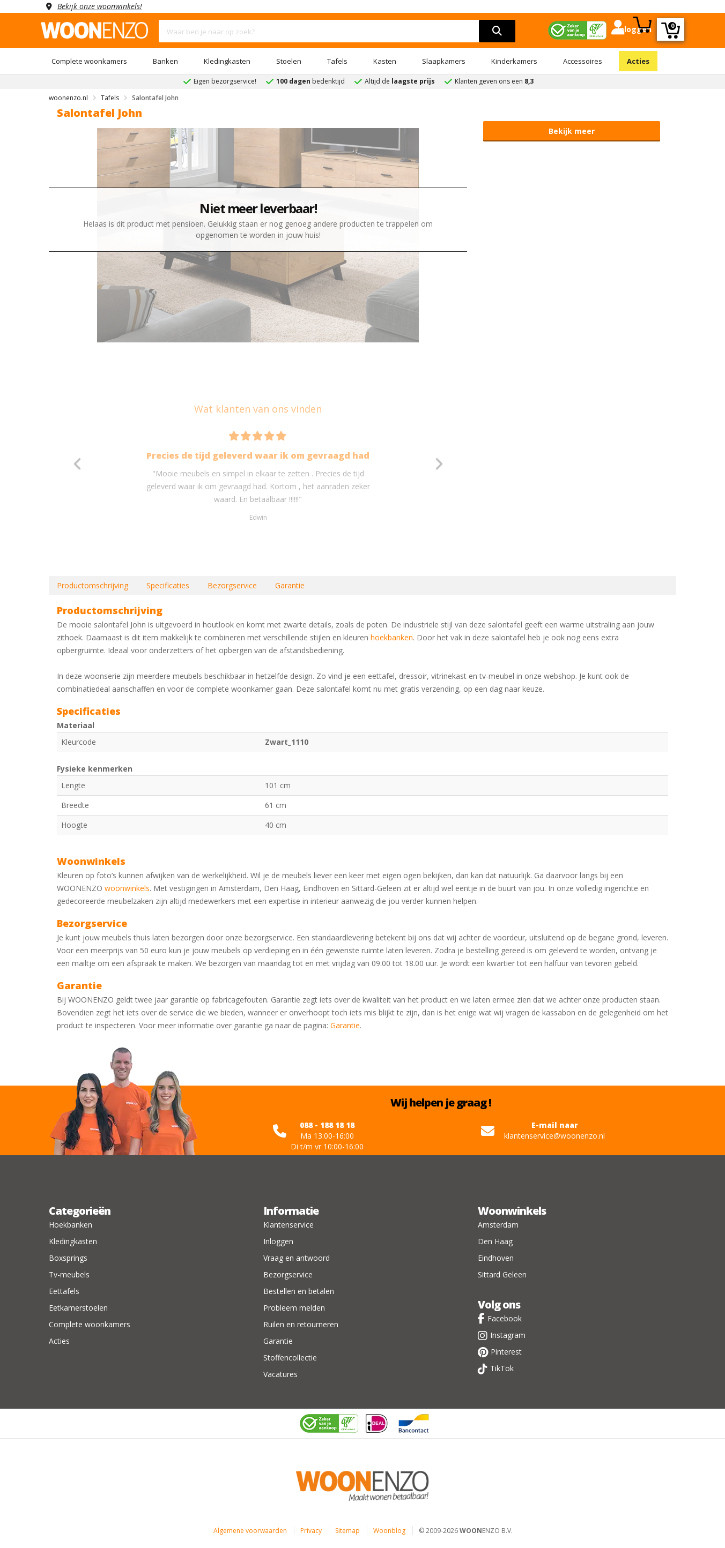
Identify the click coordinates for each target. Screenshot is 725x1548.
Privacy (311, 1530)
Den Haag (495, 1241)
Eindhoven (496, 1258)
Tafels (337, 61)
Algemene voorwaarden (250, 1530)
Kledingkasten (227, 61)
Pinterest (506, 1352)
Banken (165, 61)
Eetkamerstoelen (78, 1308)
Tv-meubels (69, 1274)
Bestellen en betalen (298, 1291)
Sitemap (347, 1530)
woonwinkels (127, 888)
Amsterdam (498, 1225)
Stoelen (288, 61)
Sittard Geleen (502, 1274)
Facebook (504, 1318)
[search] (497, 31)
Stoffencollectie (290, 1357)
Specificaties (167, 585)
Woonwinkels (512, 1210)
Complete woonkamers (89, 61)
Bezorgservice (232, 585)
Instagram (508, 1335)
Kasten (384, 61)
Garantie (290, 585)
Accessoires (582, 61)
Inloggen (278, 1241)
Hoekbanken (70, 1225)
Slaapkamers (443, 61)
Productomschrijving (92, 585)
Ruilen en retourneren (300, 1324)
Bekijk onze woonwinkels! (99, 6)
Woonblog (389, 1530)
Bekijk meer (572, 131)
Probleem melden (294, 1308)
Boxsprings (68, 1258)
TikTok (502, 1368)
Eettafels (64, 1291)
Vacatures (280, 1374)
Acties (638, 61)
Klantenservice (288, 1225)
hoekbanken (392, 637)
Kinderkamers (514, 61)
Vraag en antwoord (296, 1258)
